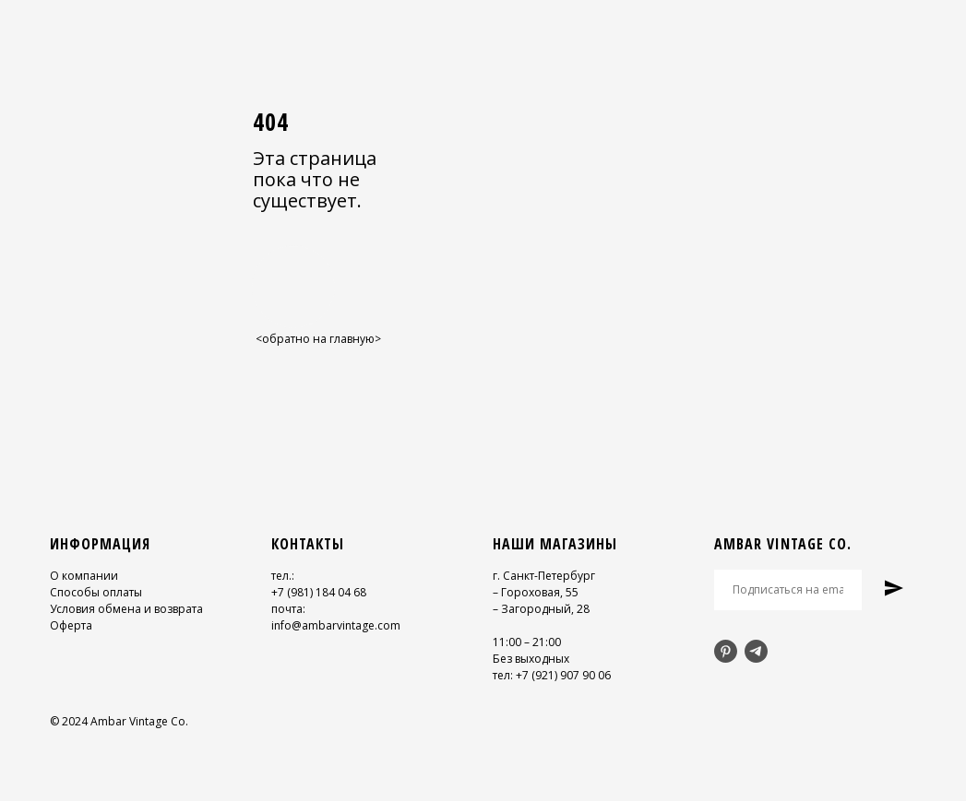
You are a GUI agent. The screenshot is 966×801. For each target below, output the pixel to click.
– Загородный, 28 (541, 609)
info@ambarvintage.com (335, 625)
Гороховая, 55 (539, 592)
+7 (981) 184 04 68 (318, 592)
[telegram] (756, 651)
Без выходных (531, 658)
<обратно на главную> (318, 339)
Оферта (71, 625)
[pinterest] (725, 651)
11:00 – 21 (519, 642)
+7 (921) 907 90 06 (563, 675)
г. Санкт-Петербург (544, 575)
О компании (84, 575)
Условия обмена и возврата (126, 609)
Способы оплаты (96, 592)
